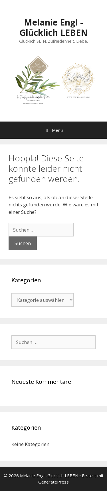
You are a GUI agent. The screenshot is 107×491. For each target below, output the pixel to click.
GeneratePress (53, 482)
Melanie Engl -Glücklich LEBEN (53, 27)
